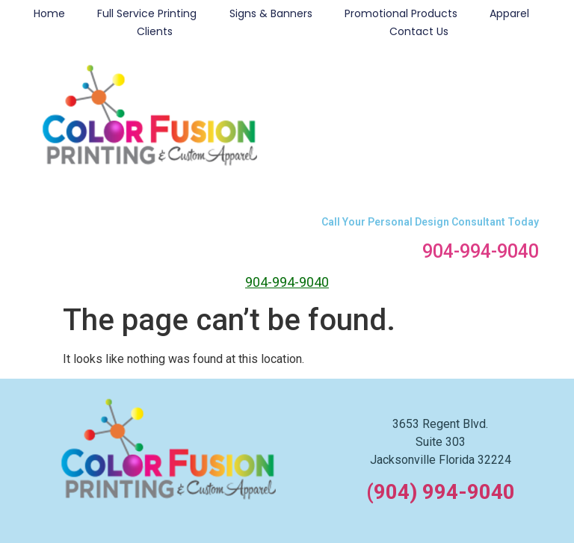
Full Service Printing (147, 13)
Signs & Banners (270, 13)
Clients (155, 31)
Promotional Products (401, 13)
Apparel (509, 13)
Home (49, 13)
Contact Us (418, 31)
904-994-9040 (480, 251)
